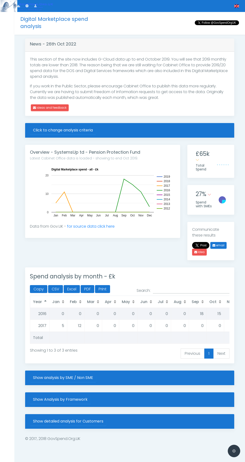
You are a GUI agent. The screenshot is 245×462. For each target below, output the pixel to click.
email (218, 245)
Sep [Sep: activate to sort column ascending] (195, 301)
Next (221, 353)
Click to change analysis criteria (63, 130)
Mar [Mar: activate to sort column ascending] (91, 301)
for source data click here (91, 226)
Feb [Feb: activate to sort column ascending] (73, 301)
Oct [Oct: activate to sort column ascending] (213, 301)
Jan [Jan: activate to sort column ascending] (56, 301)
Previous (192, 353)
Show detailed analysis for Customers (68, 421)
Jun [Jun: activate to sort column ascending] (143, 301)
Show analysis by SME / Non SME (63, 377)
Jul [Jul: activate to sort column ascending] (160, 301)
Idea (199, 252)
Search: (183, 290)
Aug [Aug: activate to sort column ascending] (177, 301)
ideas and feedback (50, 108)
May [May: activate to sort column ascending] (126, 301)
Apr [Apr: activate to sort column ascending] (108, 301)
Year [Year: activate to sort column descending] (37, 301)
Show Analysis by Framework (60, 399)
